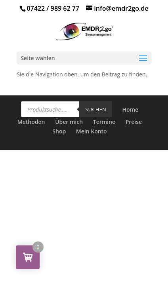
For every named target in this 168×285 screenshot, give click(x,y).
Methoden (31, 121)
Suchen (95, 109)
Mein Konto (91, 131)
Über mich (69, 121)
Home (130, 109)
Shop (59, 131)
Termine (104, 121)
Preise (134, 121)
